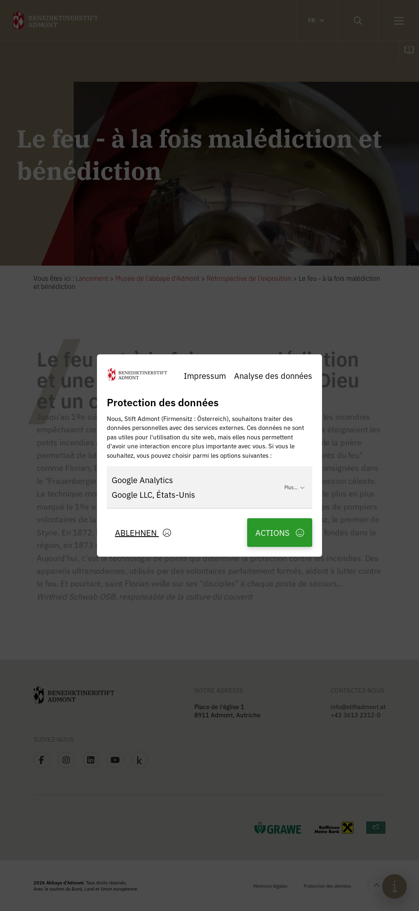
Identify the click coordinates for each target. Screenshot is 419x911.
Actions (279, 532)
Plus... (294, 486)
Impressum (205, 375)
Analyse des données (273, 375)
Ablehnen (143, 532)
